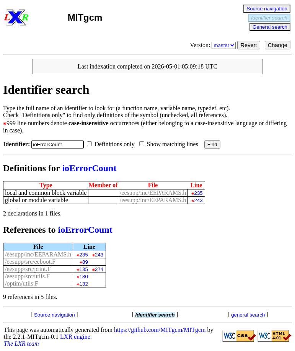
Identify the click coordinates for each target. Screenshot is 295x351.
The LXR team (21, 343)
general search (248, 315)
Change (277, 45)
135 (84, 269)
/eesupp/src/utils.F (27, 276)
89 (85, 262)
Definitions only (112, 144)
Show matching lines (170, 144)
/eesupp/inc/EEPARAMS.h (153, 192)
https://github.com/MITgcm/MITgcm (160, 330)
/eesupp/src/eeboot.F (30, 261)
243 (198, 200)
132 (84, 284)
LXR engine (75, 336)
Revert (248, 45)
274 (99, 269)
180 (84, 276)
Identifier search (269, 18)
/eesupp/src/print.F (28, 269)
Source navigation (266, 8)
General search (270, 27)
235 (198, 193)
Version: (213, 45)
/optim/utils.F (21, 283)
